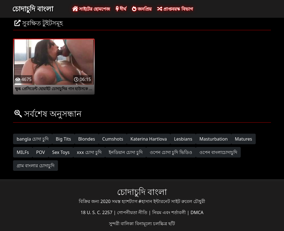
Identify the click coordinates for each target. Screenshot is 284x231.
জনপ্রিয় (141, 9)
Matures (243, 139)
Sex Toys (61, 152)
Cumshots (112, 139)
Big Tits (63, 139)
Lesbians (183, 139)
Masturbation (213, 139)
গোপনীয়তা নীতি (132, 212)
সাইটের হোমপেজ (91, 9)
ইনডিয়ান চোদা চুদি (126, 152)
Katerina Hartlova (148, 139)
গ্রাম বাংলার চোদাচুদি (35, 166)
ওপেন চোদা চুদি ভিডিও (171, 152)
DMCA (197, 212)
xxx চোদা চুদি (89, 152)
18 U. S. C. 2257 (96, 212)
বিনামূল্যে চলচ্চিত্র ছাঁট (155, 223)
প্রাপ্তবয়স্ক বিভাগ (174, 9)
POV (40, 152)
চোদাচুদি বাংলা (32, 8)
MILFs (23, 152)
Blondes (86, 139)
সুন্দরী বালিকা (122, 223)
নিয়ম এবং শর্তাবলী (169, 212)
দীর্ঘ (121, 9)
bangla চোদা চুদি (33, 139)
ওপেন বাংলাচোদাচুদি (218, 152)
